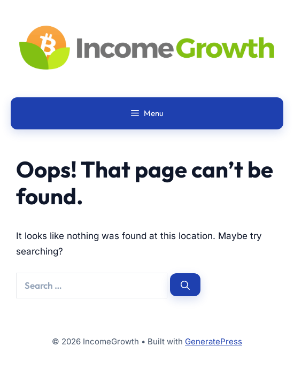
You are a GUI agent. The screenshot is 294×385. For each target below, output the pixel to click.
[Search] (185, 284)
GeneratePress (213, 341)
